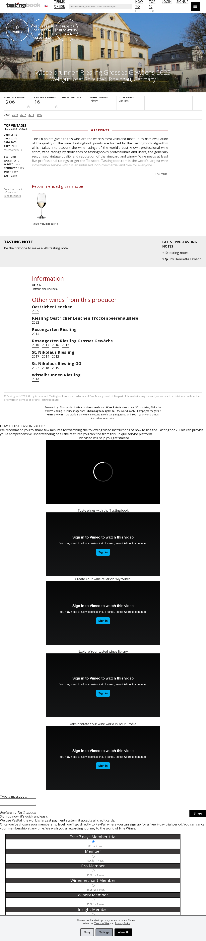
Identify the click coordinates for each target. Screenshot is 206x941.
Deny (87, 932)
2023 (7, 114)
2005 (35, 311)
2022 (35, 322)
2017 (23, 114)
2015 (55, 368)
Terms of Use (101, 923)
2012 (39, 114)
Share (197, 814)
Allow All (123, 932)
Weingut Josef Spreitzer (78, 79)
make (36, 248)
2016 (31, 114)
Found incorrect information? (13, 193)
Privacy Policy (122, 923)
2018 (15, 114)
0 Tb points (100, 130)
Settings (104, 932)
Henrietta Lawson (188, 259)
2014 (35, 334)
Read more (161, 174)
